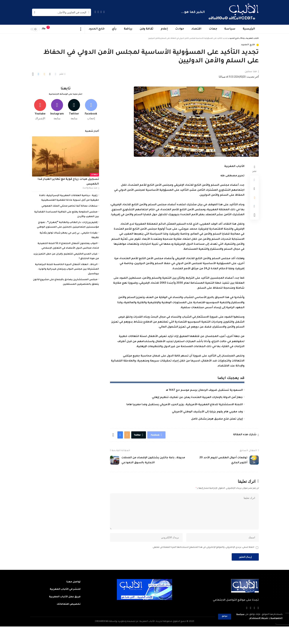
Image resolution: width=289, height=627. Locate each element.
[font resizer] (43, 29)
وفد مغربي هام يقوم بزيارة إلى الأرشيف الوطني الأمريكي (207, 412)
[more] (81, 29)
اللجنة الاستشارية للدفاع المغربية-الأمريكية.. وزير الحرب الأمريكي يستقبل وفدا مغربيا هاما (184, 404)
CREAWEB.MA (102, 622)
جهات (94, 174)
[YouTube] (98, 11)
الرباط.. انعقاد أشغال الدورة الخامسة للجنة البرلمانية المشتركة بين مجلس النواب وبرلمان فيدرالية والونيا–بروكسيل (67, 269)
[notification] (50, 29)
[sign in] (55, 29)
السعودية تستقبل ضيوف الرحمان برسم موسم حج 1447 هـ (204, 390)
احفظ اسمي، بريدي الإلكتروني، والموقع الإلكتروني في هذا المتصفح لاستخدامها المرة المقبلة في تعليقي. (203, 548)
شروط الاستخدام (258, 618)
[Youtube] (40, 109)
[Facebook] (104, 11)
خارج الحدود (248, 45)
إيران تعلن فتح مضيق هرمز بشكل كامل (217, 419)
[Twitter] (101, 11)
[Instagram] (95, 11)
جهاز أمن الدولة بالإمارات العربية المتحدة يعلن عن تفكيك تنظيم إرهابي (197, 397)
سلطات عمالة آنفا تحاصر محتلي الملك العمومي (69, 206)
